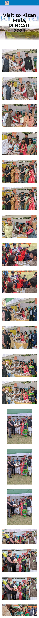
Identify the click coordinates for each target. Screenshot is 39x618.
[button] (2, 2)
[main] (19, 23)
